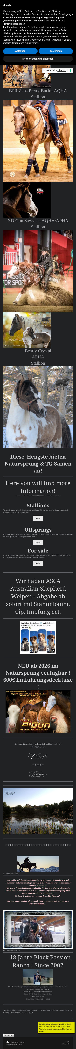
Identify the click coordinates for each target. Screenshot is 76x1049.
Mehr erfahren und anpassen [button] (38, 58)
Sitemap (22, 1042)
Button (37, 518)
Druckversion (13, 1042)
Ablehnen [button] (20, 51)
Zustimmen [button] (56, 51)
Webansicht (65, 1044)
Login (67, 1042)
